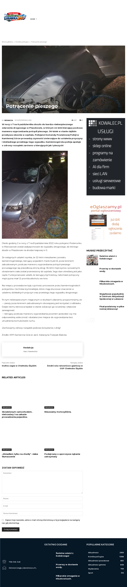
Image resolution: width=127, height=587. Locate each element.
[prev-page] (88, 320)
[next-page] (92, 320)
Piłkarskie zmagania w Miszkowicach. (109, 282)
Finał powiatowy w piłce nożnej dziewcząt (110, 307)
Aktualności (7, 407)
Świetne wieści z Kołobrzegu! (107, 257)
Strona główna (7, 42)
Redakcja (8, 120)
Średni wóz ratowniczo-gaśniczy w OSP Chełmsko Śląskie (65, 367)
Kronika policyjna (22, 42)
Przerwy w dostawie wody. (111, 268)
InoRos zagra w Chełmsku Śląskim (19, 366)
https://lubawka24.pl (30, 351)
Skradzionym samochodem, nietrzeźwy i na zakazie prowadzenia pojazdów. (21, 414)
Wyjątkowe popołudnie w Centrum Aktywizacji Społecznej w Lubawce (111, 296)
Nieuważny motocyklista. (57, 412)
